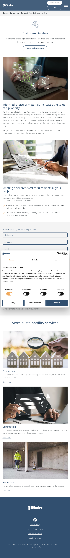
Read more (7, 382)
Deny (13, 303)
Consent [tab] (12, 260)
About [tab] (57, 260)
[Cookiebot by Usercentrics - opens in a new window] (58, 253)
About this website (35, 534)
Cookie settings (35, 538)
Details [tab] (35, 260)
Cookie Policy (35, 524)
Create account (54, 3)
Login (54, 7)
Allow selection (35, 303)
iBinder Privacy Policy (35, 529)
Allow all (57, 303)
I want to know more (35, 48)
